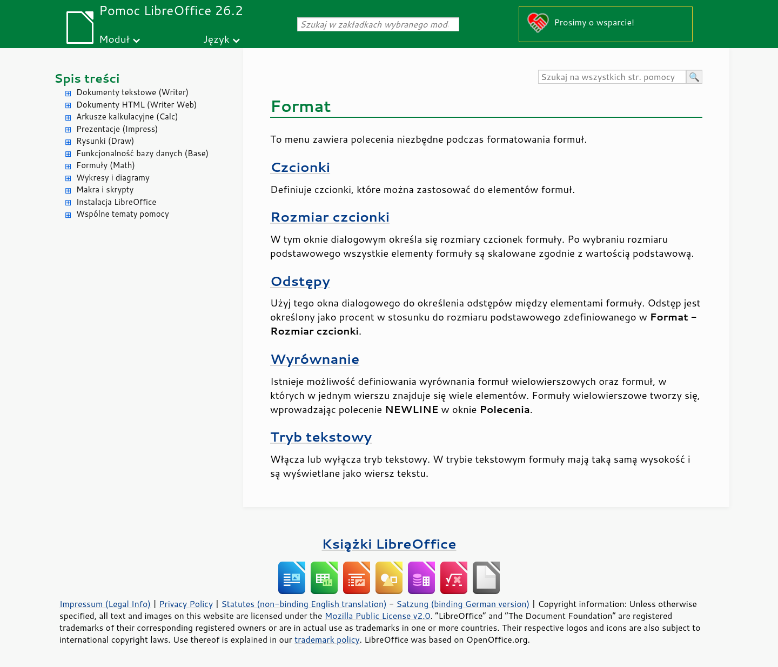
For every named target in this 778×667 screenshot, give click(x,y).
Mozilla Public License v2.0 (378, 616)
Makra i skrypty (104, 189)
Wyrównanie (314, 358)
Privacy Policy (186, 604)
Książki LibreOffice (389, 543)
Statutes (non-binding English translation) (303, 604)
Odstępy (300, 280)
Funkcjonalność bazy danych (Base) (142, 153)
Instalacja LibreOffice (116, 202)
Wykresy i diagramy (113, 177)
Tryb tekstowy (321, 436)
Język (216, 38)
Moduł (114, 38)
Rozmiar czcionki (330, 216)
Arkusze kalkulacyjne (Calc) (127, 116)
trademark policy (326, 639)
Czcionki (300, 166)
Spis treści (87, 78)
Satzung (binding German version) (463, 604)
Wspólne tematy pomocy (122, 213)
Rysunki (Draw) (105, 140)
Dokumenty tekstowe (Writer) (132, 92)
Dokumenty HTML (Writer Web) (136, 104)
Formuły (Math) (105, 165)
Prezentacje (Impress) (117, 129)
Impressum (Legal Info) (105, 604)
